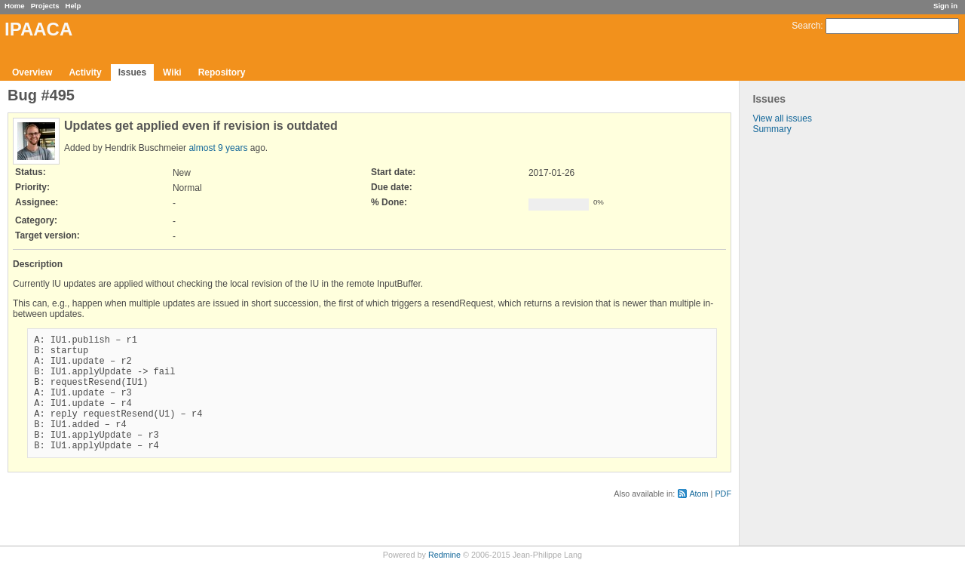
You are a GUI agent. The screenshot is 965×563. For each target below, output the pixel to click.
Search (806, 25)
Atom (698, 518)
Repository (222, 72)
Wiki (172, 72)
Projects (45, 6)
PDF (723, 518)
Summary (771, 129)
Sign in (945, 6)
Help (73, 6)
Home (15, 6)
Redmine (444, 554)
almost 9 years (217, 148)
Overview (32, 72)
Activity (85, 72)
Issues (132, 72)
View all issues (781, 118)
